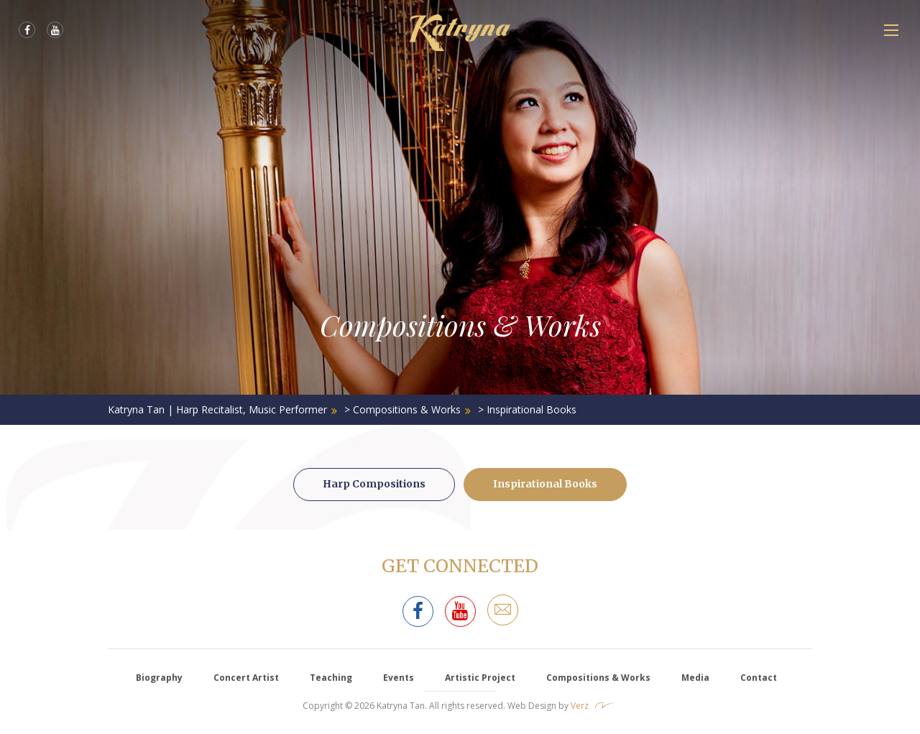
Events (398, 677)
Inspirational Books (545, 483)
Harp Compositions (374, 483)
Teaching (331, 677)
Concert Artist (246, 677)
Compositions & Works (598, 677)
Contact (758, 677)
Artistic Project (480, 677)
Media (695, 677)
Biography (159, 677)
